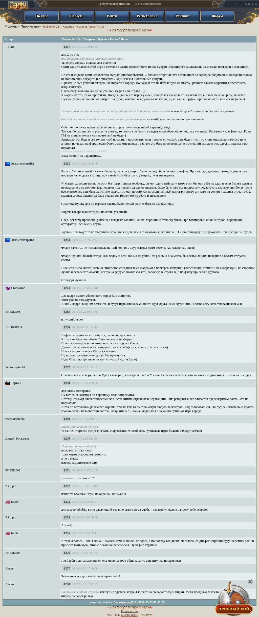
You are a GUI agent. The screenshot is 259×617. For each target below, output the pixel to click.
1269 (67, 419)
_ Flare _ (11, 47)
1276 (67, 553)
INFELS (16, 327)
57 (125, 30)
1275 (67, 533)
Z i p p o (10, 486)
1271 (67, 470)
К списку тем (129, 611)
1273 (67, 502)
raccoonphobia (15, 419)
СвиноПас (18, 288)
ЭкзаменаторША (22, 163)
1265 (67, 311)
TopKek (16, 383)
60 (136, 30)
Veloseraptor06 (15, 367)
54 (114, 30)
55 (118, 30)
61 (139, 30)
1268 (67, 383)
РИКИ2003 (12, 311)
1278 (67, 584)
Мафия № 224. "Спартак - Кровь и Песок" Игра (73, 26)
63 (147, 30)
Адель (9, 568)
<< (108, 30)
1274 (67, 517)
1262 (67, 163)
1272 (67, 486)
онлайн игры (129, 615)
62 (143, 30)
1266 (67, 327)
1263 (67, 240)
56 (121, 30)
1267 (67, 367)
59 (132, 30)
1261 (67, 47)
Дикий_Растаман (17, 438)
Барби (15, 502)
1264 (67, 288)
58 (129, 30)
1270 (67, 438)
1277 (67, 568)
